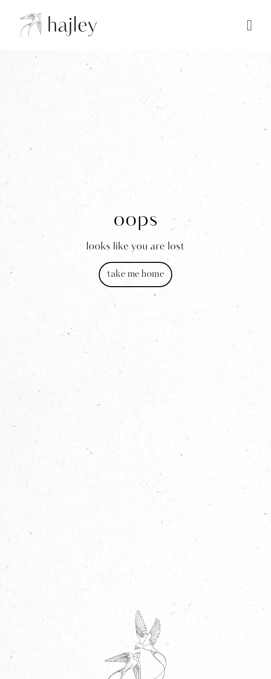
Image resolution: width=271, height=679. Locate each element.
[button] (249, 25)
